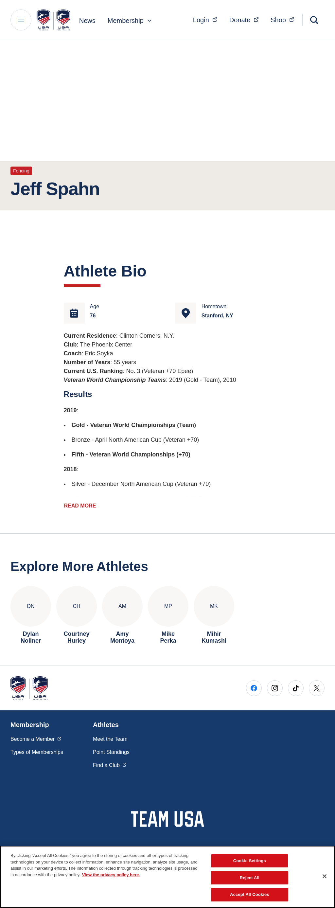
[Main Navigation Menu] (20, 19)
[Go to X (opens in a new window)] (317, 685)
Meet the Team (110, 736)
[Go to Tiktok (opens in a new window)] (296, 685)
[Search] (314, 19)
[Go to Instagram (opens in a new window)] (275, 685)
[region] (167, 877)
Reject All (249, 877)
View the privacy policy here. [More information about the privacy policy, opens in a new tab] (111, 874)
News (87, 20)
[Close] (324, 876)
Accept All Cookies (249, 894)
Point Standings (111, 749)
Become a (36, 736)
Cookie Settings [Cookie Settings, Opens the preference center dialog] (249, 860)
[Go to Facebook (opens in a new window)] (254, 685)
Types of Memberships (36, 749)
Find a (110, 762)
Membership (130, 20)
